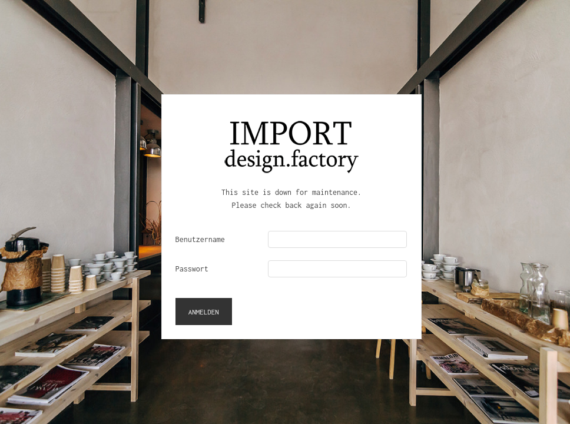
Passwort (191, 268)
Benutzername (200, 239)
